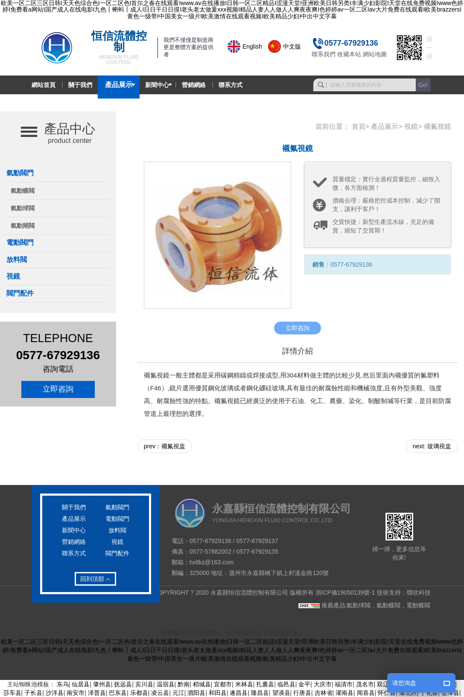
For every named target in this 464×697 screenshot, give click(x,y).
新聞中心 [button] (157, 84)
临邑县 (286, 684)
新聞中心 (74, 530)
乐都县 (139, 692)
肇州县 (102, 684)
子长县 (33, 692)
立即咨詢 (58, 389)
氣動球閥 (23, 208)
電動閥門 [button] (20, 242)
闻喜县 (366, 692)
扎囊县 (265, 684)
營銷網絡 (194, 84)
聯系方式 (230, 84)
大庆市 (323, 684)
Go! (423, 84)
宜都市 (223, 684)
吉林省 (324, 692)
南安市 (76, 692)
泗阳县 (196, 692)
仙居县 (81, 684)
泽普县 (97, 692)
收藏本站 (349, 54)
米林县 (244, 684)
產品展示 (384, 126)
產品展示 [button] (119, 85)
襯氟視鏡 (437, 126)
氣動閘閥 (23, 225)
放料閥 (16, 259)
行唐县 (302, 692)
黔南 (184, 684)
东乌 (63, 684)
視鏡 (13, 276)
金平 (304, 684)
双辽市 (386, 684)
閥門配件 (20, 293)
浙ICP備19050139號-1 (345, 592)
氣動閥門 (117, 507)
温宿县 (166, 684)
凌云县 (160, 692)
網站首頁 (43, 84)
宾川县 (144, 684)
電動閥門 (117, 518)
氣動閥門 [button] (20, 173)
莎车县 (12, 692)
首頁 (358, 126)
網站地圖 (375, 54)
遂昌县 (239, 692)
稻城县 (202, 684)
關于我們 (80, 84)
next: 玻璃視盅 (432, 446)
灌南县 (344, 692)
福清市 (344, 684)
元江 (178, 692)
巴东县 (118, 692)
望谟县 (281, 692)
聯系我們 (324, 54)
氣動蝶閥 (23, 190)
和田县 (218, 692)
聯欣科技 (419, 592)
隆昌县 (260, 692)
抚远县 (123, 684)
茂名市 (365, 684)
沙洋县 (55, 692)
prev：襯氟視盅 (164, 446)
